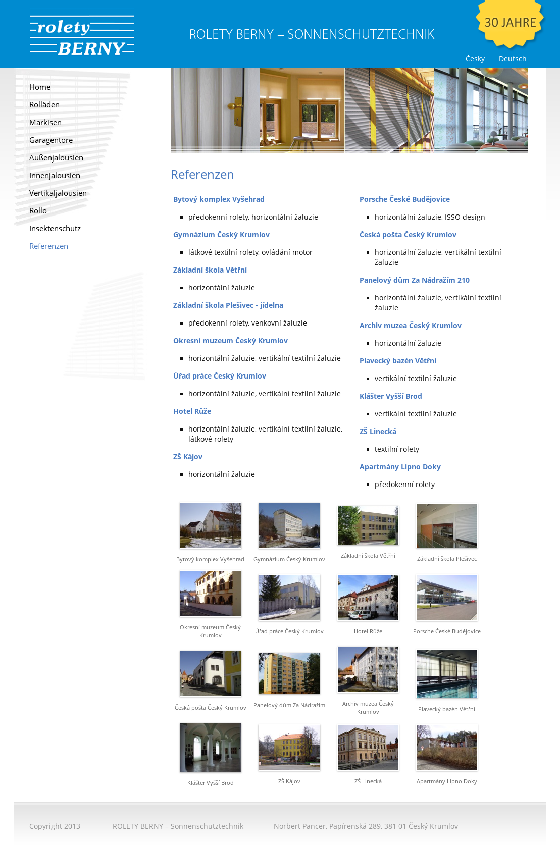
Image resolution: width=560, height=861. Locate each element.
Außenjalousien (56, 158)
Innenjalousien (54, 175)
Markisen (45, 122)
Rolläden (44, 105)
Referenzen (48, 246)
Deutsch (513, 58)
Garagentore (51, 140)
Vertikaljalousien (58, 193)
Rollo (38, 211)
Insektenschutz (55, 228)
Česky (475, 58)
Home (39, 87)
